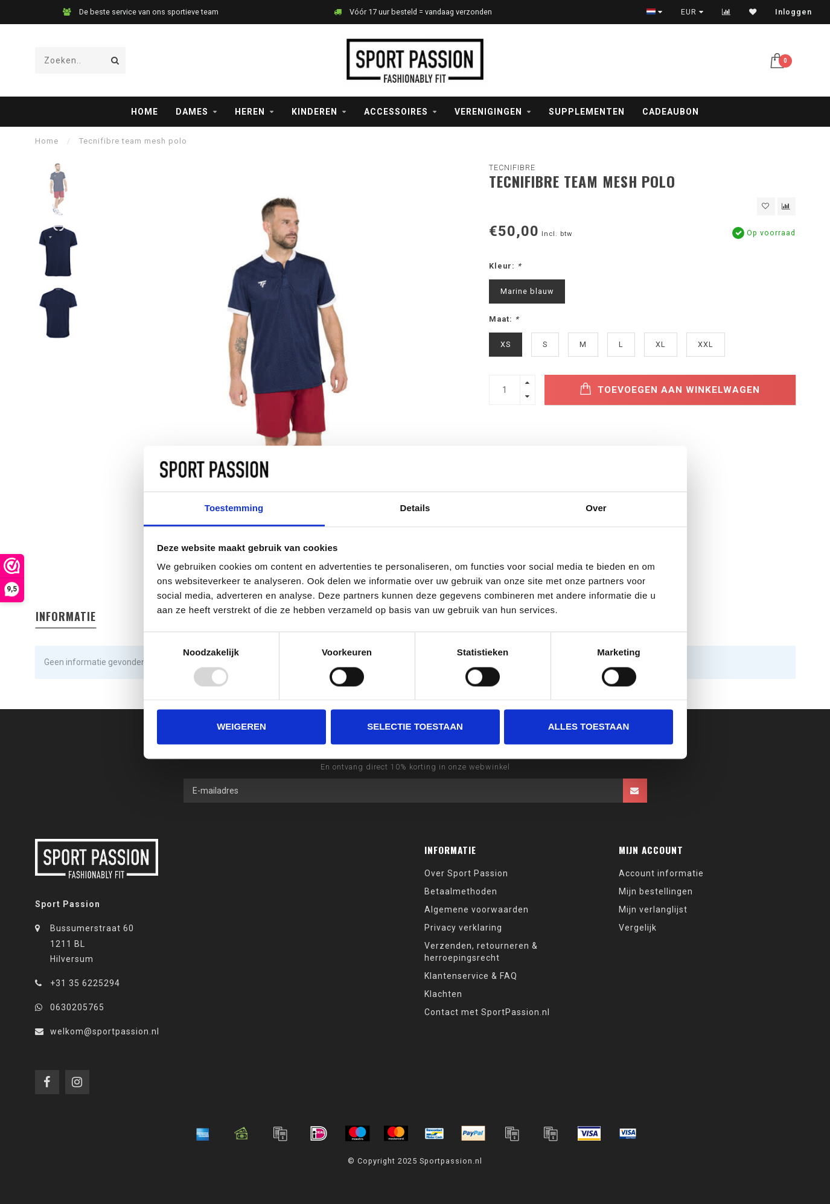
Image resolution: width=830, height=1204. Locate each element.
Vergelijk (638, 927)
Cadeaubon (670, 111)
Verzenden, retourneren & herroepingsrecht (481, 952)
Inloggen (793, 12)
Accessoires (396, 111)
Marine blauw (527, 291)
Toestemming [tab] (234, 508)
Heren (250, 111)
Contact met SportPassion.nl (487, 1012)
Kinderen (314, 111)
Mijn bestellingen (656, 891)
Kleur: (505, 265)
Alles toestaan (588, 727)
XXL (705, 344)
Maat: (504, 318)
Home (144, 111)
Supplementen (587, 111)
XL (661, 344)
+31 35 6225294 (85, 983)
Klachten (443, 994)
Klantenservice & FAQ (470, 976)
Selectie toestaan (415, 727)
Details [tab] (415, 508)
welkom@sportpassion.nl (104, 1031)
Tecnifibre (512, 167)
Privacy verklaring (463, 927)
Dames (192, 111)
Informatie (66, 616)
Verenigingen (488, 111)
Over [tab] (596, 508)
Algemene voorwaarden (476, 909)
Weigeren (241, 727)
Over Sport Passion (466, 873)
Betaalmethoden (460, 891)
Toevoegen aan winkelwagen (669, 389)
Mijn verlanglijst (653, 909)
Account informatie (661, 873)
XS (505, 344)
